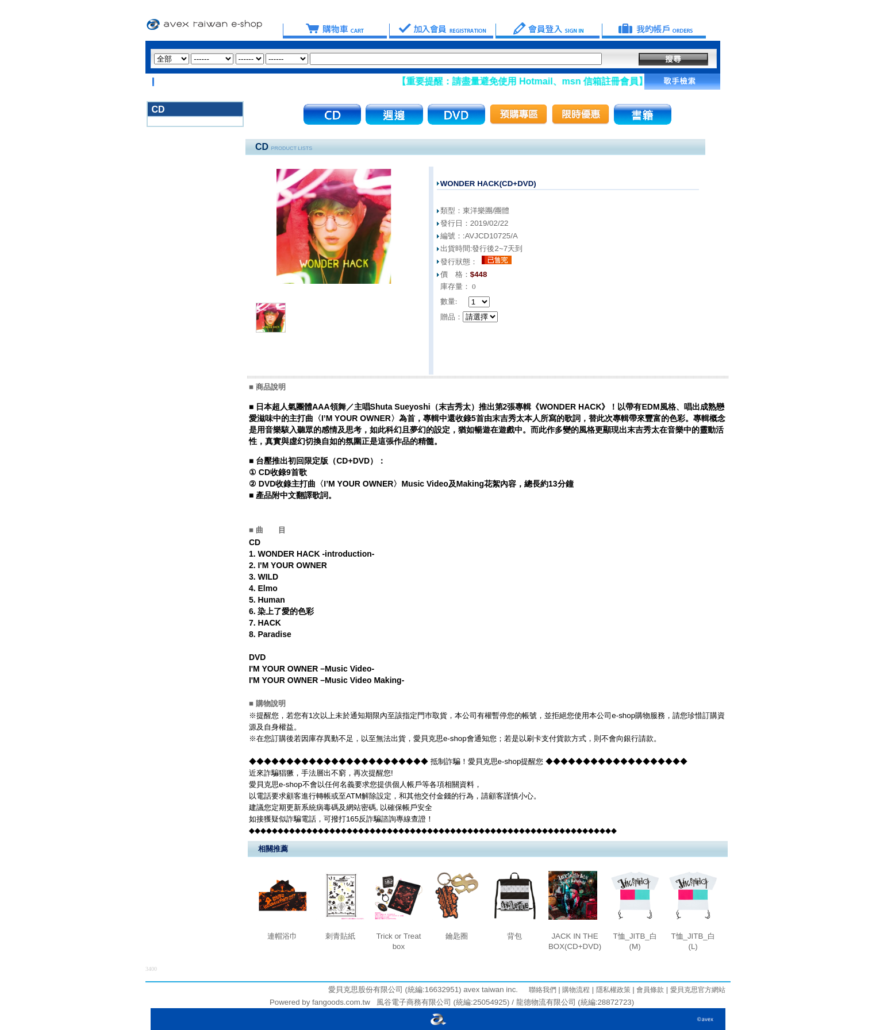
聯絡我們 (542, 990)
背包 (514, 936)
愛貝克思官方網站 (697, 990)
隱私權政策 (612, 990)
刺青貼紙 (340, 936)
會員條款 (649, 990)
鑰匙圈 (456, 936)
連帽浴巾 (282, 936)
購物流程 (575, 990)
